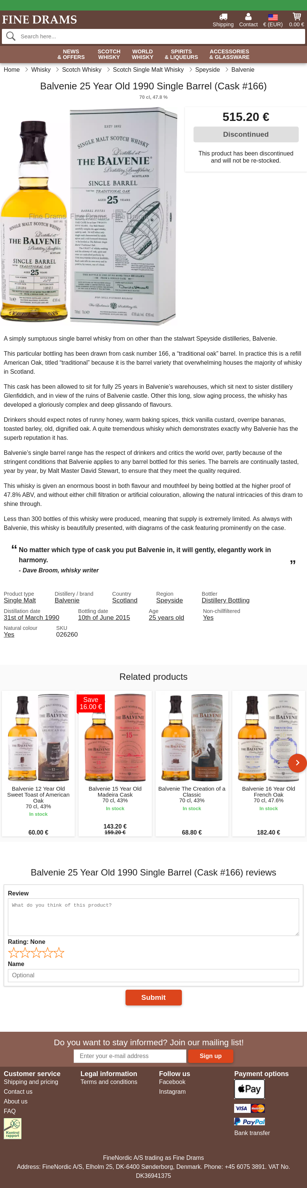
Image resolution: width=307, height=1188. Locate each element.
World (143, 54)
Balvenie (66, 600)
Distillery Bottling (226, 600)
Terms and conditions (108, 1082)
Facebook (172, 1082)
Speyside (169, 600)
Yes (208, 617)
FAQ (10, 1111)
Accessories (229, 54)
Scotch (109, 54)
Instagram (172, 1091)
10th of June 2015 (104, 617)
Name (16, 964)
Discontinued (246, 134)
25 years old (166, 617)
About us (15, 1101)
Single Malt (20, 600)
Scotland (125, 600)
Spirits (181, 54)
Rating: (26, 942)
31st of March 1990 (31, 617)
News (71, 54)
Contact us (18, 1091)
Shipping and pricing (31, 1082)
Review (18, 893)
